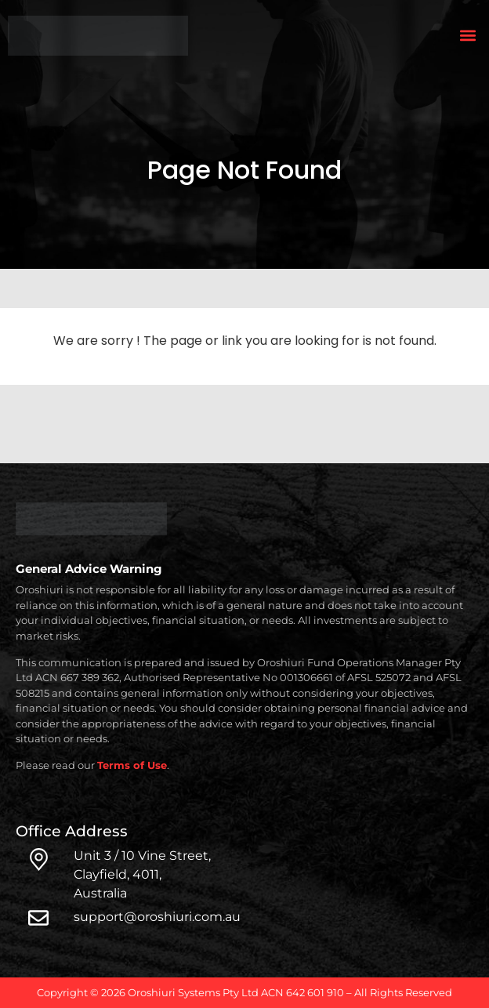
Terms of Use (132, 765)
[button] (468, 36)
